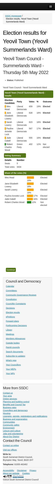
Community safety (11, 425)
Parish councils (13, 347)
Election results (13, 312)
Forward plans (12, 321)
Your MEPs (11, 369)
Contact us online (11, 445)
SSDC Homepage (13, 16)
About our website (11, 473)
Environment (9, 428)
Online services (10, 399)
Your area (7, 396)
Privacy (33, 470)
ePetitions (10, 317)
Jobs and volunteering (13, 434)
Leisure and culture (11, 431)
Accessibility (8, 470)
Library (9, 330)
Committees (11, 290)
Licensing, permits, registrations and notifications (25, 416)
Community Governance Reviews (21, 295)
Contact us (8, 393)
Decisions (10, 308)
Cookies (26, 473)
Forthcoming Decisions (16, 325)
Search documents (14, 352)
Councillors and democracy (15, 410)
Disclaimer (22, 470)
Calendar (10, 286)
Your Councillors (13, 365)
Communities (9, 422)
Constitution (11, 299)
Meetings (10, 334)
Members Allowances (15, 338)
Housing (6, 413)
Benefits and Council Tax (14, 404)
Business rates (9, 407)
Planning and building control (16, 402)
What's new (11, 360)
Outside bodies (13, 343)
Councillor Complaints (16, 304)
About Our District (11, 436)
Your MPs (10, 373)
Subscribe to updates (15, 356)
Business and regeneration (15, 419)
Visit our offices (10, 450)
